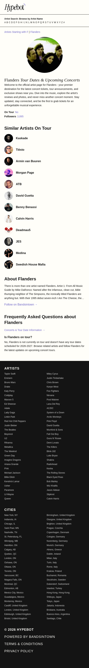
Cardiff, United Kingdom (15, 605)
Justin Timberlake (55, 378)
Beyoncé (8, 434)
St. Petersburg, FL (13, 536)
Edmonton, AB (11, 588)
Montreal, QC (10, 584)
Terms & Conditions (23, 644)
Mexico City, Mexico (13, 592)
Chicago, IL (9, 524)
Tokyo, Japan (53, 601)
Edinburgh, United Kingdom (17, 614)
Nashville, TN (10, 532)
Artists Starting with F (16, 31)
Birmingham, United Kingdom (61, 515)
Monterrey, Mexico (13, 601)
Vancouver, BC (11, 575)
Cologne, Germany (56, 536)
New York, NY (11, 515)
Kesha (50, 468)
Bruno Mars (10, 382)
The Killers (52, 447)
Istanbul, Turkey (54, 588)
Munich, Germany (55, 545)
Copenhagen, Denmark (58, 532)
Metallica (8, 447)
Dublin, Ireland (54, 554)
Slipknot (51, 494)
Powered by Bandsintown (29, 637)
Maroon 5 (9, 399)
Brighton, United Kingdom (59, 524)
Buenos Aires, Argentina (58, 614)
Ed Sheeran (10, 404)
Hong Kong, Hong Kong (58, 592)
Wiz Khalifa (52, 485)
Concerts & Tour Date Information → (24, 330)
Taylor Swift (9, 374)
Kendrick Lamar (11, 481)
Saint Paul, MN (11, 528)
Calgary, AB (10, 549)
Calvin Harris (53, 498)
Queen (7, 498)
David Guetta (53, 425)
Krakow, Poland (54, 571)
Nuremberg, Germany (57, 541)
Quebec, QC (10, 554)
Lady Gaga (9, 412)
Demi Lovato (53, 442)
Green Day (9, 455)
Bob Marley (52, 481)
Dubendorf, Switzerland (58, 584)
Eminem (8, 378)
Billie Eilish (9, 477)
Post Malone (53, 399)
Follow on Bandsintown (20, 304)
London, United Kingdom (16, 610)
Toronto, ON (10, 571)
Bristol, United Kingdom (15, 618)
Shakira (50, 460)
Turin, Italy (52, 562)
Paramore (9, 490)
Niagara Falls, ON (12, 579)
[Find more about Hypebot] (44, 7)
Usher (7, 485)
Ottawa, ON (10, 567)
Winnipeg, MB (11, 541)
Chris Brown (52, 382)
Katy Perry (9, 391)
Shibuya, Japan (54, 597)
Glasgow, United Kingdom (59, 519)
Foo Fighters (53, 391)
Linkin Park (9, 417)
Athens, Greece (54, 549)
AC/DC (50, 408)
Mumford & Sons (55, 430)
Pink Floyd (52, 421)
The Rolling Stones (56, 473)
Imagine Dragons (12, 460)
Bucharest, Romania (56, 575)
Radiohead (52, 464)
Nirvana (50, 395)
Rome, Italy (52, 567)
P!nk (6, 468)
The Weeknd (10, 451)
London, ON (10, 558)
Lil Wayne (9, 494)
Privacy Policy (18, 651)
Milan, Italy (52, 558)
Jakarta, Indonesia (55, 605)
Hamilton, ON (10, 545)
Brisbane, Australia (56, 610)
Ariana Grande (11, 464)
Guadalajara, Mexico (14, 597)
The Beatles (10, 430)
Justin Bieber (10, 425)
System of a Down (55, 412)
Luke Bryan (52, 455)
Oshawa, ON (10, 562)
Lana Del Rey (53, 404)
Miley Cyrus (52, 374)
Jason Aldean (53, 490)
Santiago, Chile (54, 618)
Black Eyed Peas (55, 477)
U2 (5, 438)
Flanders (35, 31)
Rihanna (8, 442)
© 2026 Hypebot (19, 629)
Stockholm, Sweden (56, 579)
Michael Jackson (12, 473)
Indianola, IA (10, 519)
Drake (7, 386)
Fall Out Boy (53, 434)
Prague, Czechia (55, 528)
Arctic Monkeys (54, 417)
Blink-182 (51, 451)
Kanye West (52, 386)
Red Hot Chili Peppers (15, 421)
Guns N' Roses (54, 438)
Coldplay (8, 395)
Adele (7, 408)
